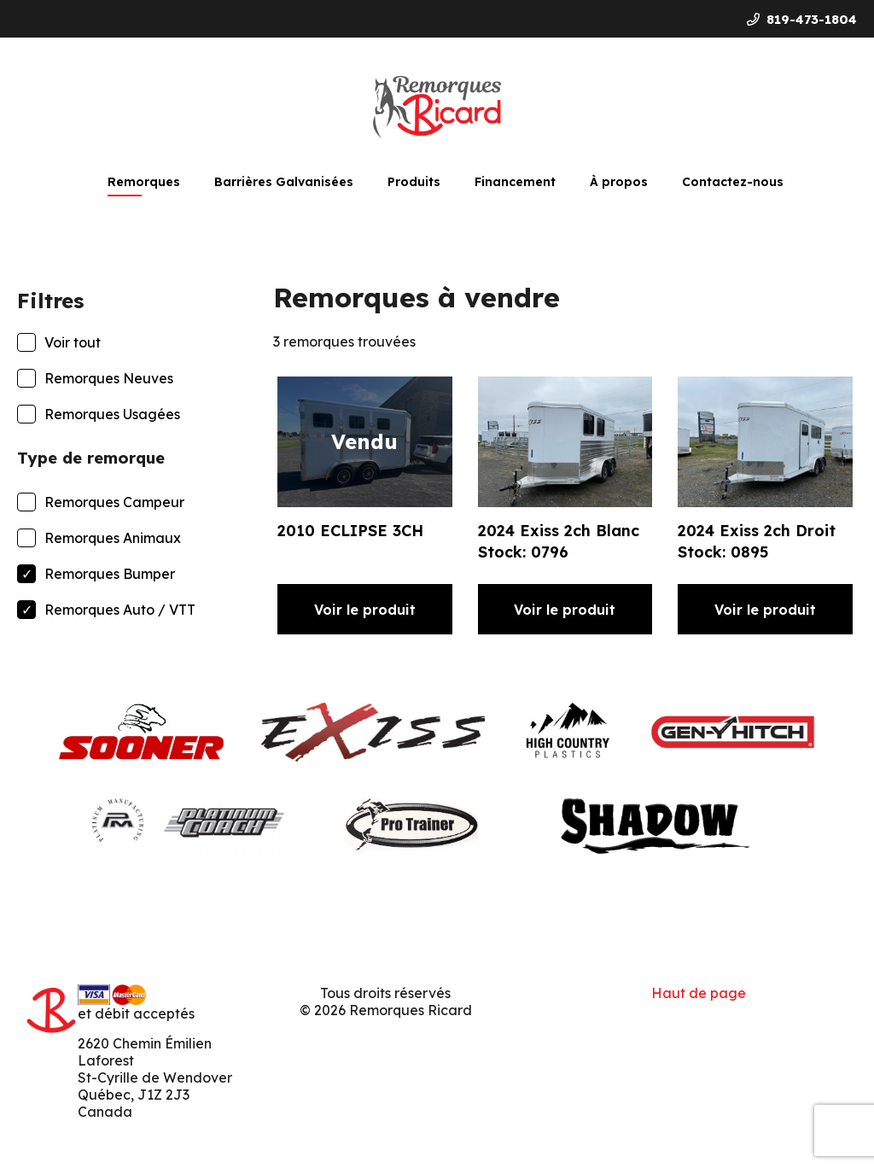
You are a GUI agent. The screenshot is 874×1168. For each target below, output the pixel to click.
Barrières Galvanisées (283, 182)
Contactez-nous (733, 182)
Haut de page (698, 993)
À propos (619, 182)
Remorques (144, 182)
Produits (413, 182)
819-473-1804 (802, 19)
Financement (515, 182)
